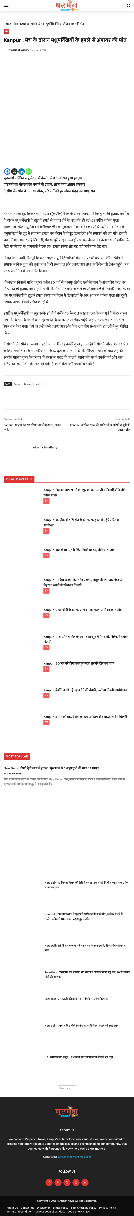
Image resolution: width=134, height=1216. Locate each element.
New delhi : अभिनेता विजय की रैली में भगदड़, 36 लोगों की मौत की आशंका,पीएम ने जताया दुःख (87, 885)
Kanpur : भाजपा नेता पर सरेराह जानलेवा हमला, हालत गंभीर (32, 427)
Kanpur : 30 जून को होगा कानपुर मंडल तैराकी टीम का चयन (78, 663)
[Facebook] (7, 171)
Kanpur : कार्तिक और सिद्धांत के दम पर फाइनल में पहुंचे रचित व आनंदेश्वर (81, 522)
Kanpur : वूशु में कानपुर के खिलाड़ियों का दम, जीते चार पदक (78, 550)
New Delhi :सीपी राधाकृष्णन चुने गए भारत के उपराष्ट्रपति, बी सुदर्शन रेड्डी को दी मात (85, 948)
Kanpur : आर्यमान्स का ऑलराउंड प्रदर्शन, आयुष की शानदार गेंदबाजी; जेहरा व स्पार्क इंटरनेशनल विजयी (83, 582)
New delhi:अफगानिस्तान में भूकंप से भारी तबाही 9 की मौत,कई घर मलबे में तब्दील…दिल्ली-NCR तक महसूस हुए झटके (83, 917)
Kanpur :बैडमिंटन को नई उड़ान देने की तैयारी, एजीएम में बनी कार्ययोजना (85, 690)
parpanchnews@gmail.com (74, 1156)
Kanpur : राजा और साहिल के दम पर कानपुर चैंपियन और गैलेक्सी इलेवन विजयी (85, 639)
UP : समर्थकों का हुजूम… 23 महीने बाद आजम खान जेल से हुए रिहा (79, 1057)
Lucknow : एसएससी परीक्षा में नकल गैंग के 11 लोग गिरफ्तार (76, 999)
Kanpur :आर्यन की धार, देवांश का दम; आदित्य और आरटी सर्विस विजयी (85, 717)
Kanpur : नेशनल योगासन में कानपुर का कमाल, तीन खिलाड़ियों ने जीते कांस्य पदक (84, 492)
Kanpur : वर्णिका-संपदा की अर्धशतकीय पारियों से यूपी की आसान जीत (100, 427)
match (38, 384)
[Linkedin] (21, 171)
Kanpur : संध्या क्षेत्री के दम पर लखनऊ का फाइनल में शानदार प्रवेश (82, 610)
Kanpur (27, 384)
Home (7, 24)
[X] (14, 171)
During (17, 384)
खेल (16, 24)
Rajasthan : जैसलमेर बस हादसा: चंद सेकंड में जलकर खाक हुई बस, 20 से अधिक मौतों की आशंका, (87, 975)
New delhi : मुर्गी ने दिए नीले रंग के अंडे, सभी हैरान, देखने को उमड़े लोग (81, 1025)
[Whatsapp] (28, 171)
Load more (67, 1088)
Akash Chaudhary (20, 49)
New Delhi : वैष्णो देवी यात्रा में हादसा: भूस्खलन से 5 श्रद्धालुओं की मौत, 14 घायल (51, 768)
